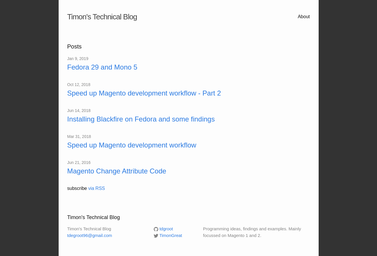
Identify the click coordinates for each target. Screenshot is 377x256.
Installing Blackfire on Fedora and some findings (141, 119)
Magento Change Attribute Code (116, 171)
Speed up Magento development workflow (131, 145)
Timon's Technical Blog (102, 16)
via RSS (96, 188)
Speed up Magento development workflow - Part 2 (144, 93)
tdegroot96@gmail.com (89, 235)
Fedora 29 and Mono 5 (102, 67)
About (304, 16)
